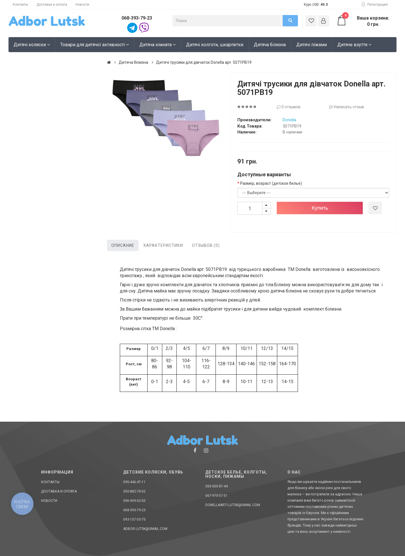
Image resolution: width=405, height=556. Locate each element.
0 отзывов (288, 107)
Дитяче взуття (354, 44)
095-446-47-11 (134, 482)
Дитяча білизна (270, 44)
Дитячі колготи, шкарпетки (214, 44)
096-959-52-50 (134, 501)
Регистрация (375, 5)
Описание (122, 245)
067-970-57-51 (216, 496)
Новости (82, 5)
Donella (289, 119)
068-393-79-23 (137, 18)
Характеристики (163, 245)
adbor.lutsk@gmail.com (145, 529)
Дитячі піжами (311, 44)
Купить (320, 208)
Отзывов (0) (206, 245)
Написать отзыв (346, 107)
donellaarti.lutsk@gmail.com (232, 505)
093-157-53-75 (134, 519)
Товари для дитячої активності (94, 44)
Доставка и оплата (52, 5)
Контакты (20, 5)
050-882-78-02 (134, 491)
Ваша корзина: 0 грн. (362, 21)
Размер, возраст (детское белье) (271, 183)
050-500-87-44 (216, 486)
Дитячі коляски (32, 44)
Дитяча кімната (157, 44)
